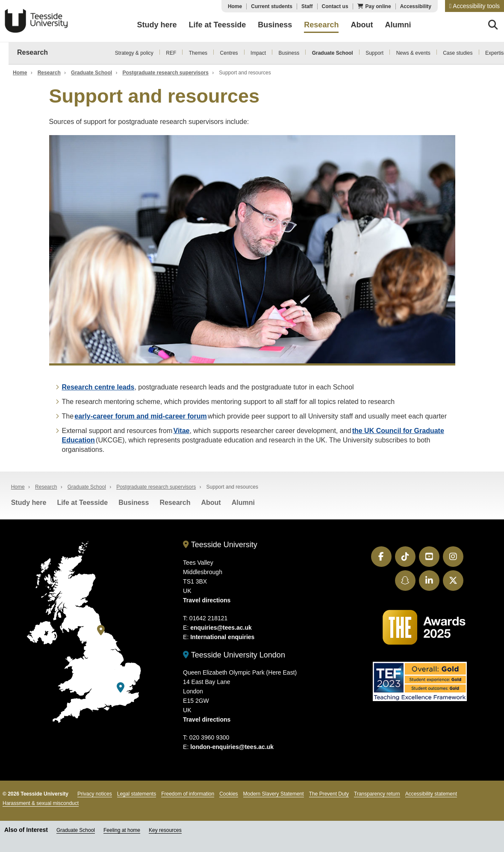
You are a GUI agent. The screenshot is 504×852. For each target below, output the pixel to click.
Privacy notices (94, 794)
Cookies (228, 794)
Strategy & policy (134, 53)
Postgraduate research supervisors (165, 73)
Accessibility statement (431, 794)
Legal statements (136, 794)
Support (374, 53)
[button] (474, 6)
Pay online (378, 6)
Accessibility (415, 6)
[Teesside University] (101, 630)
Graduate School (332, 53)
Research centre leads (98, 387)
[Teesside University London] (120, 687)
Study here (29, 502)
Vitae (182, 430)
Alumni (243, 502)
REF (171, 53)
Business (289, 53)
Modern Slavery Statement (273, 794)
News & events (413, 53)
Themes (198, 53)
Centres (229, 53)
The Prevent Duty (329, 794)
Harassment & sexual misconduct (41, 803)
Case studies (457, 53)
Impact (258, 53)
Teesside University (36, 21)
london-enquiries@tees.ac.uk (232, 746)
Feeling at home (121, 830)
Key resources (165, 830)
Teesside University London (234, 655)
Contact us (335, 6)
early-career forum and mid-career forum (140, 416)
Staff (307, 6)
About (211, 502)
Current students (271, 6)
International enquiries (222, 637)
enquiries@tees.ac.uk (221, 627)
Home (235, 6)
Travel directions (206, 600)
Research (32, 52)
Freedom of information (187, 794)
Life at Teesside (82, 502)
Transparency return (377, 794)
